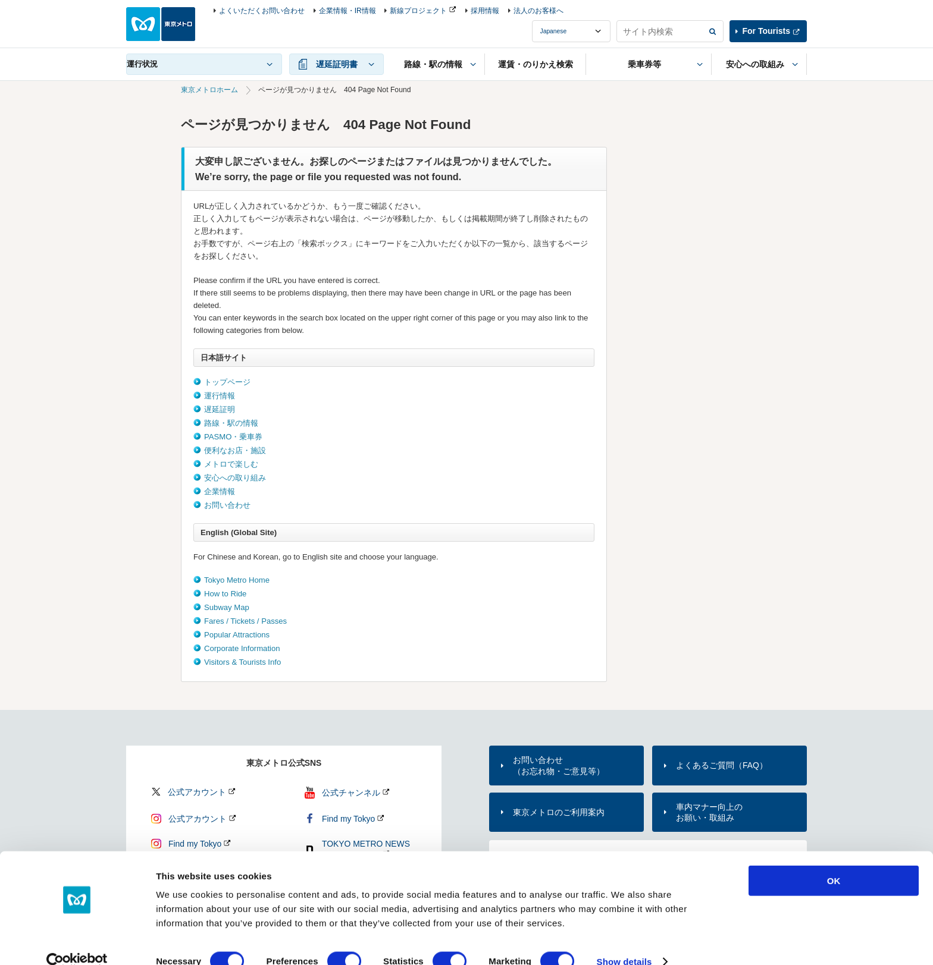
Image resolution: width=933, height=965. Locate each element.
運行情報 (219, 395)
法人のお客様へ (538, 11)
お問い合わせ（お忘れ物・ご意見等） (559, 765)
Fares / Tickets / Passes (245, 621)
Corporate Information (242, 648)
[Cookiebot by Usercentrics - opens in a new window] (77, 942)
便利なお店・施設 (235, 450)
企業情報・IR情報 (347, 11)
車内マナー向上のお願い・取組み (709, 812)
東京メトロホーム (209, 90)
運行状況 (142, 63)
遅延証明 (219, 409)
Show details (624, 941)
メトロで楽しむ (231, 464)
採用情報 (485, 11)
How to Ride (225, 593)
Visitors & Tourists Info (242, 662)
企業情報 (219, 491)
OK (834, 861)
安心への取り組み (235, 477)
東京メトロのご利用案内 (559, 812)
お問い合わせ (227, 505)
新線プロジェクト (418, 11)
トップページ (227, 382)
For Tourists (766, 31)
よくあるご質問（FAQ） (722, 765)
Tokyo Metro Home (237, 580)
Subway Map (226, 607)
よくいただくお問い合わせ (262, 11)
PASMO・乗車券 (233, 436)
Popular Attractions (237, 634)
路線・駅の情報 (231, 423)
